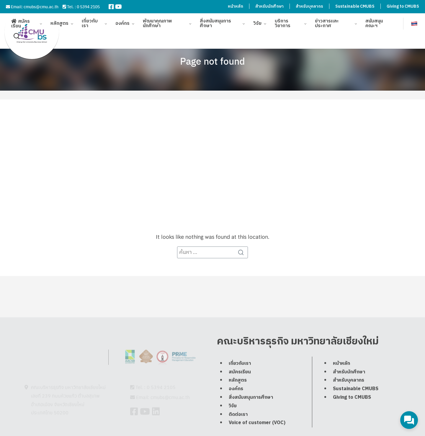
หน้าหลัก (235, 6)
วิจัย (257, 21)
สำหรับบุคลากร (309, 6)
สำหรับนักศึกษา (269, 6)
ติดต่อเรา (238, 431)
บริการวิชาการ (282, 20)
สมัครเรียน (20, 20)
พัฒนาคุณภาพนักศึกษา (157, 20)
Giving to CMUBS (403, 6)
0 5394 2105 (88, 6)
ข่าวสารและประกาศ (327, 20)
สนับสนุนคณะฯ (374, 20)
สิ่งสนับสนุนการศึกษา (215, 20)
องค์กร (122, 21)
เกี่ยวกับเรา (90, 20)
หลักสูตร (59, 21)
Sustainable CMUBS (355, 6)
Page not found (212, 61)
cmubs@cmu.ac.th (41, 6)
